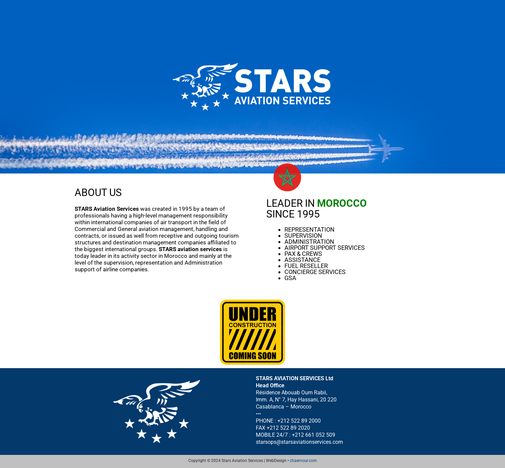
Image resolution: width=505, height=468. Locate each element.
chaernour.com (303, 460)
